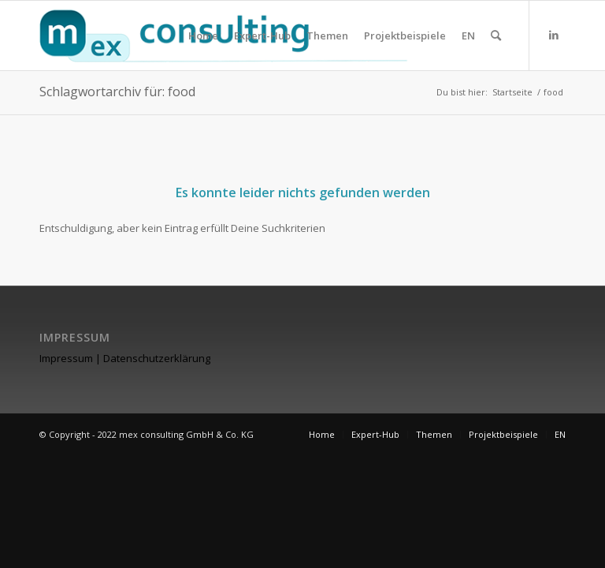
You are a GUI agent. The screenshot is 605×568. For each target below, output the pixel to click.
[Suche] (496, 35)
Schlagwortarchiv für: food (117, 91)
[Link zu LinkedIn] (554, 35)
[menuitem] (203, 35)
